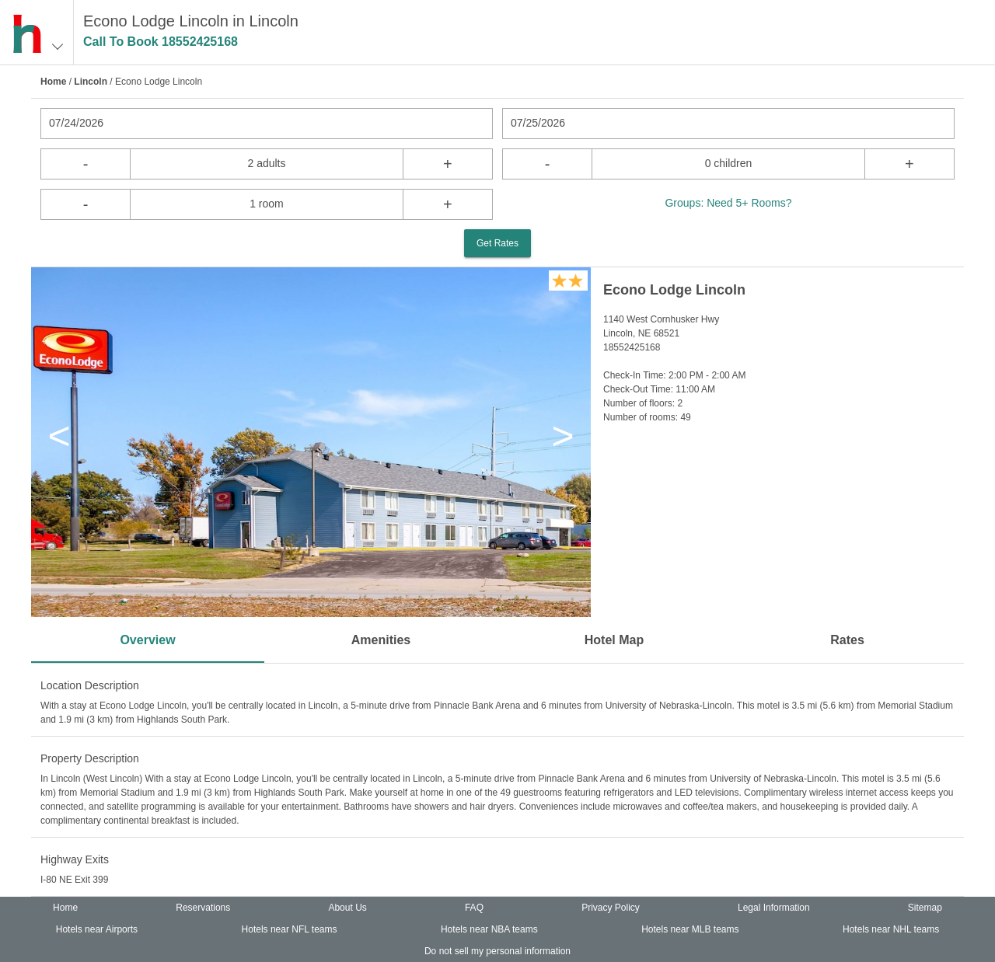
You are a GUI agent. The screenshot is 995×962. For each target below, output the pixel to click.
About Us (347, 907)
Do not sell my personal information (497, 951)
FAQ (474, 907)
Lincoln (90, 81)
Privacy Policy (610, 907)
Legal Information (774, 907)
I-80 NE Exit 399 (74, 879)
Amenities (380, 640)
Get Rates (497, 243)
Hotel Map (614, 640)
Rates (847, 640)
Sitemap (925, 907)
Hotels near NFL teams (289, 929)
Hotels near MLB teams (689, 929)
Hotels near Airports (97, 929)
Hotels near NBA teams (489, 929)
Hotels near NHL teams (891, 929)
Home (53, 81)
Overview (147, 640)
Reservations (203, 907)
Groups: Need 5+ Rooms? (728, 203)
